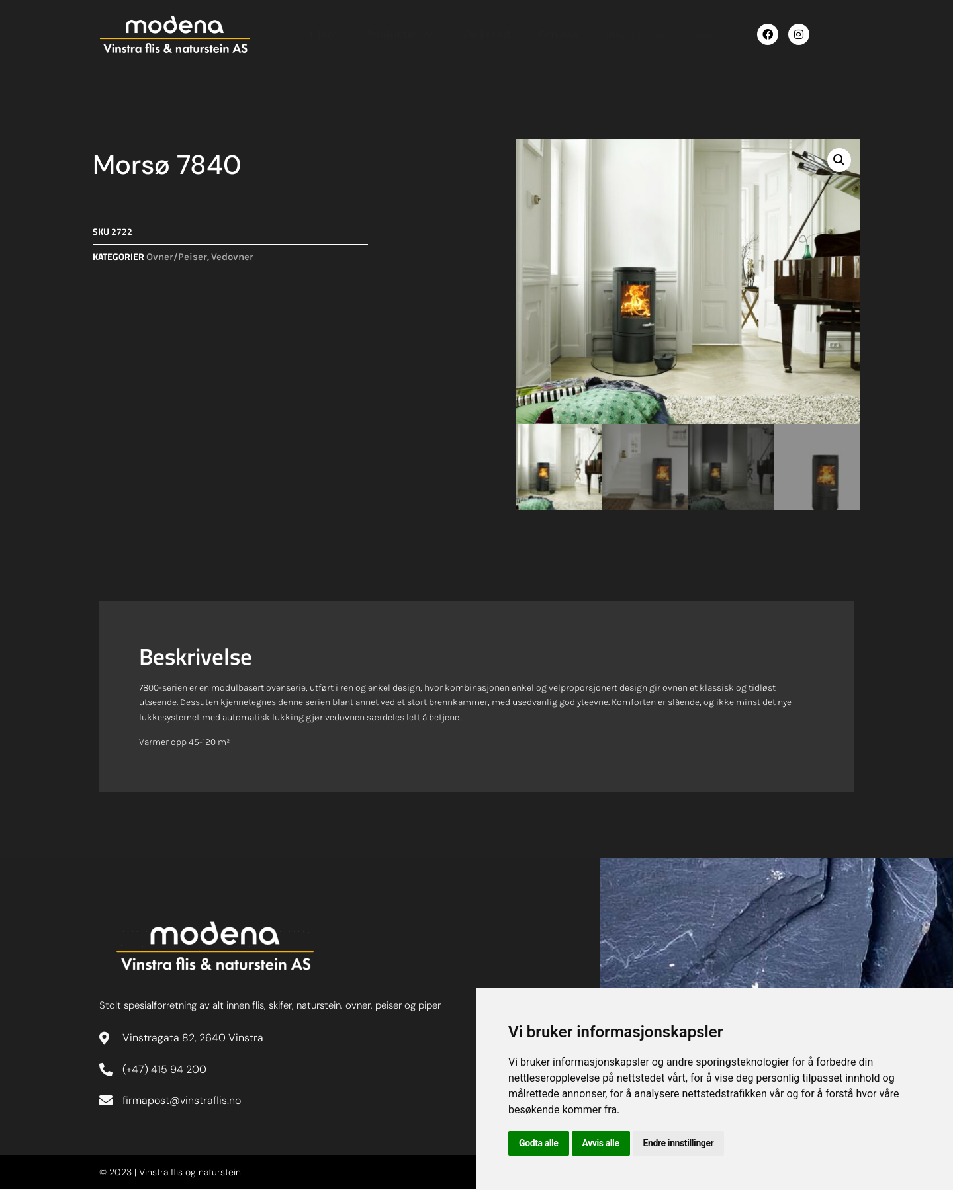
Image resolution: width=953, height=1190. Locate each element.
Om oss (549, 33)
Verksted (478, 33)
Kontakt (700, 33)
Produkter (394, 33)
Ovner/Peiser (176, 257)
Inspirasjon (624, 33)
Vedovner (232, 257)
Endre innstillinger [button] (678, 1143)
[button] (839, 160)
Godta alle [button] (539, 1143)
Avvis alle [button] (600, 1143)
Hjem (320, 33)
